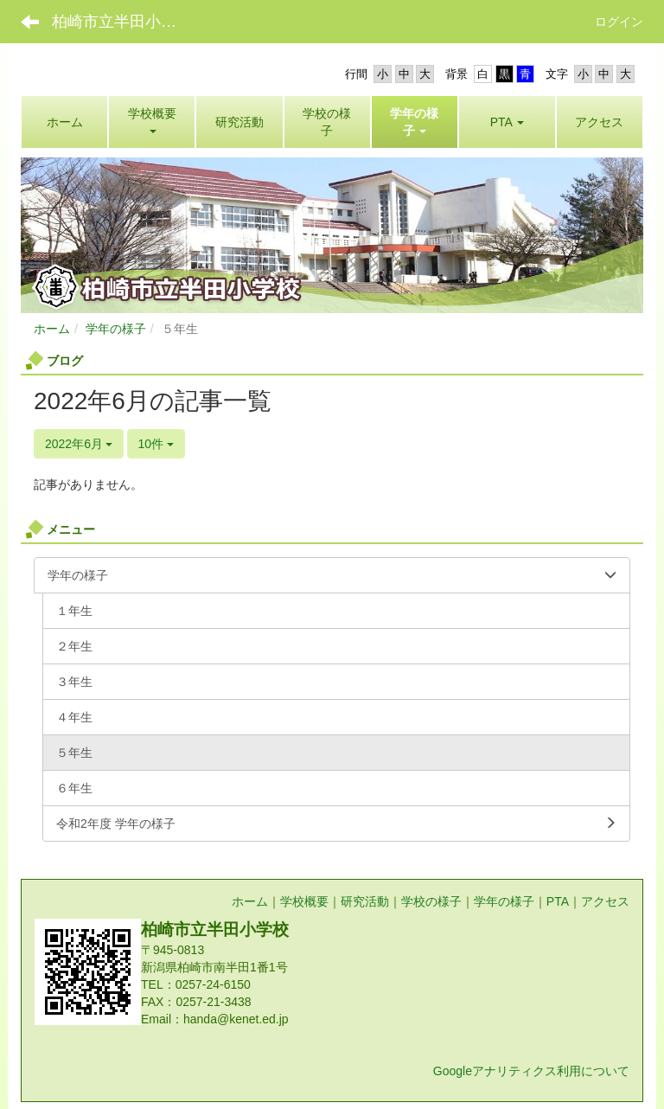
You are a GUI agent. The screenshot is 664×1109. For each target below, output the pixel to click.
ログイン (619, 22)
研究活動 (365, 901)
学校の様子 (431, 901)
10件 (156, 444)
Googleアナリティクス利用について (531, 1071)
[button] (414, 122)
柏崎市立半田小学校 (122, 21)
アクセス (605, 901)
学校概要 (304, 901)
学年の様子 (116, 329)
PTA (557, 901)
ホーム (52, 329)
